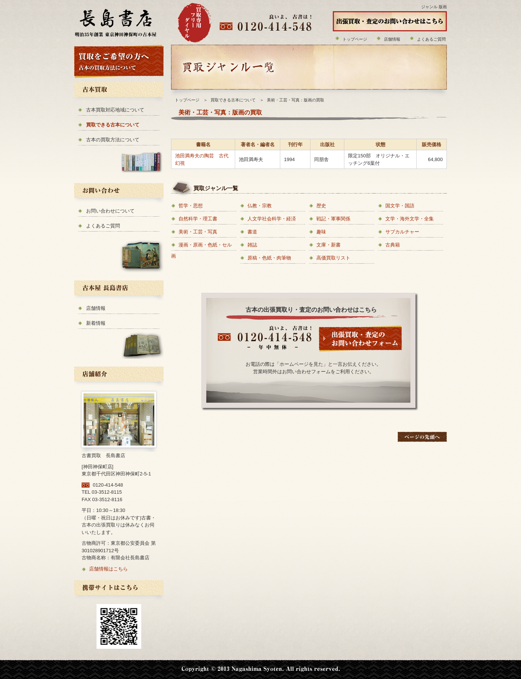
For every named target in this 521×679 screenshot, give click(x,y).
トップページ (354, 39)
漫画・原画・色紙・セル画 (201, 250)
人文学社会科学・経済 (271, 218)
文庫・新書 (328, 245)
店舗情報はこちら (108, 569)
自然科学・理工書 (198, 218)
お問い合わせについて (110, 211)
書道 (252, 232)
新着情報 (95, 323)
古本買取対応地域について (115, 110)
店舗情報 (392, 39)
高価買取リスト (333, 258)
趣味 (321, 232)
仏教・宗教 (259, 205)
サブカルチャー (402, 232)
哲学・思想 (191, 205)
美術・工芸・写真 (198, 232)
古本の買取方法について (112, 139)
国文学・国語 (399, 205)
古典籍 (392, 245)
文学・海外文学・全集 (409, 218)
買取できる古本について (112, 125)
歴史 (321, 205)
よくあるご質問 (431, 39)
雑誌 (252, 245)
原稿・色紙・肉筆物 (269, 258)
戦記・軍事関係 (333, 218)
